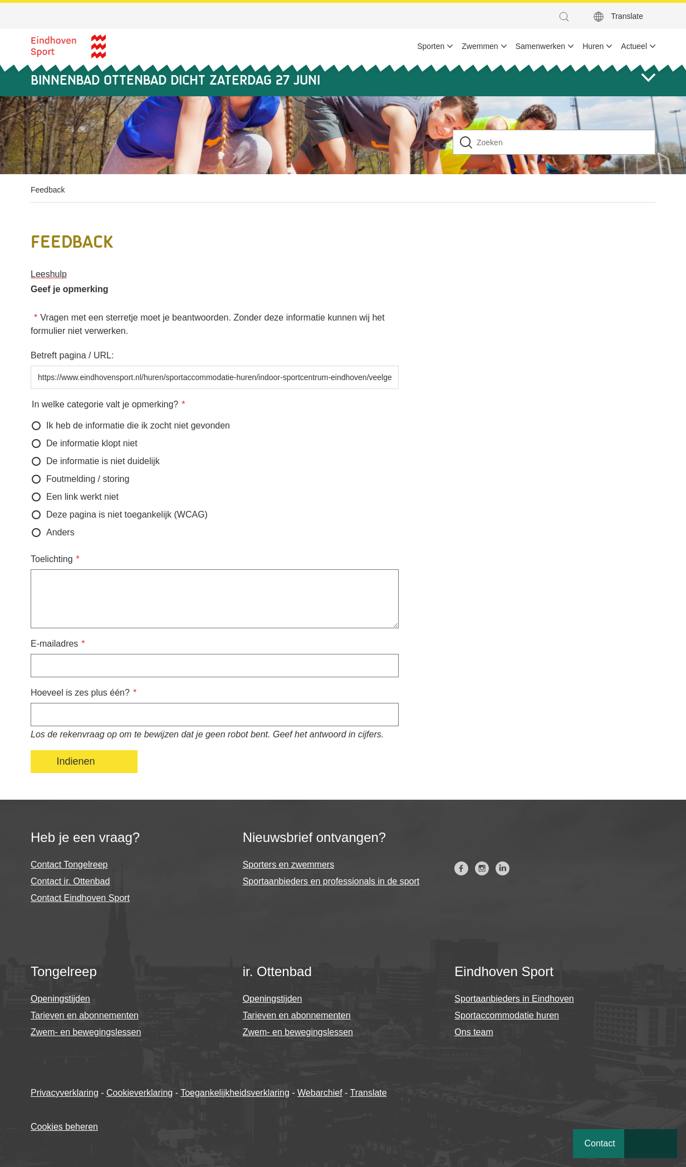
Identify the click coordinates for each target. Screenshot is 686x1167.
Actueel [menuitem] (634, 46)
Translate (627, 16)
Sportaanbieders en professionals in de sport (331, 881)
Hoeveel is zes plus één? (80, 692)
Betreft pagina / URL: (72, 355)
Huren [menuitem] (593, 46)
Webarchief (319, 1092)
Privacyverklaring (65, 1092)
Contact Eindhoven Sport (80, 898)
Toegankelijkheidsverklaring (235, 1092)
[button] (566, 16)
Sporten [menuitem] (430, 46)
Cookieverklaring (139, 1092)
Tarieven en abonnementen (85, 1015)
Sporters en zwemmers (289, 864)
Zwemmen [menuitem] (480, 46)
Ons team (473, 1032)
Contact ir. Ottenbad (70, 881)
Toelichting (52, 559)
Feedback (48, 189)
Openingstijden (60, 998)
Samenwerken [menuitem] (541, 46)
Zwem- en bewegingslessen (86, 1032)
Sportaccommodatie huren (506, 1015)
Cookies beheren (64, 1126)
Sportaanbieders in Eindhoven (514, 998)
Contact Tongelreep (69, 864)
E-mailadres (54, 643)
